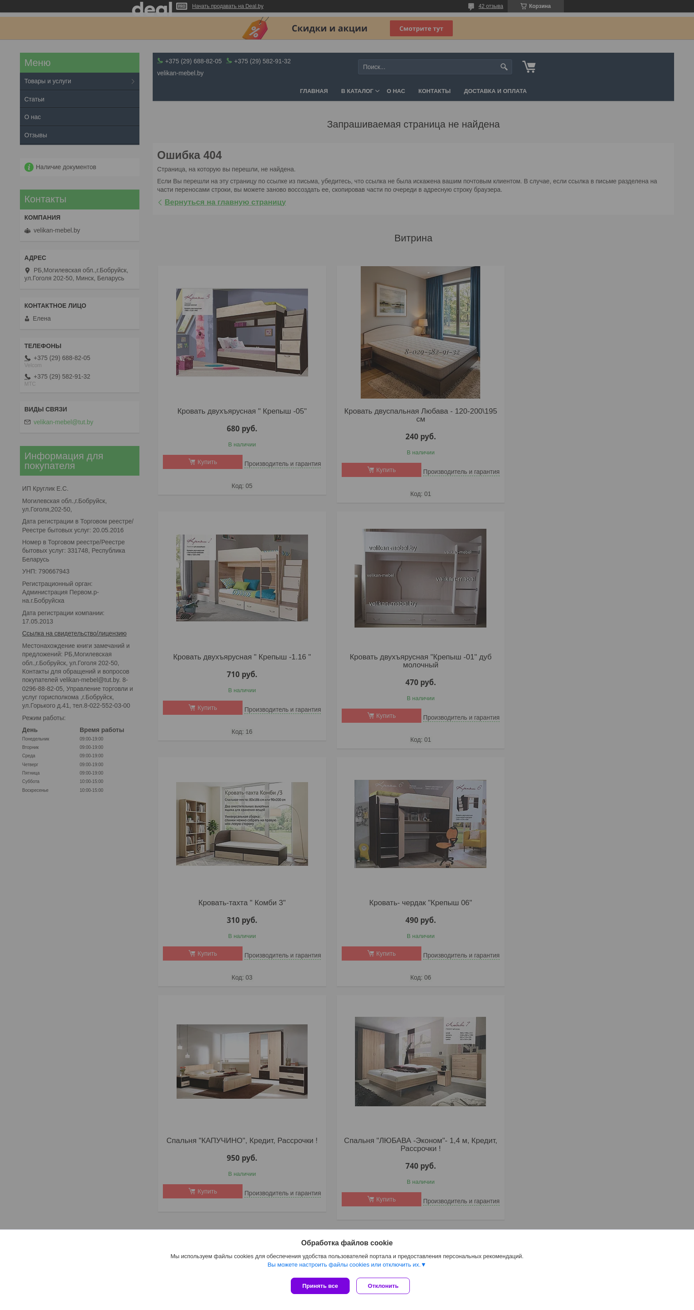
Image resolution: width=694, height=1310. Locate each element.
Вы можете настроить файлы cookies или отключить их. (343, 1266)
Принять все (320, 1286)
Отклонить (385, 1286)
